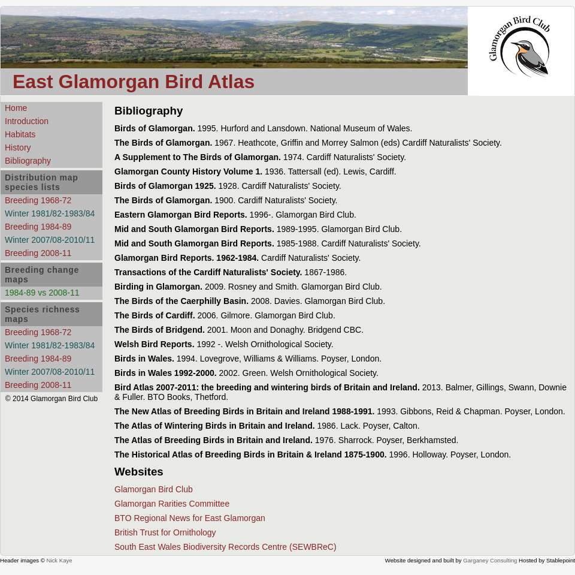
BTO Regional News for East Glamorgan (189, 518)
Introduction (27, 121)
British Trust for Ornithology (165, 532)
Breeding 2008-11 (38, 253)
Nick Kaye (59, 560)
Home (16, 108)
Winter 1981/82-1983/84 (50, 213)
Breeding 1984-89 (38, 226)
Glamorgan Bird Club (153, 489)
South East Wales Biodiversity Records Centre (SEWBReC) (225, 547)
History (18, 147)
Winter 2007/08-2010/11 (50, 240)
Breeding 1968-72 (38, 200)
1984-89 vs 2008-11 (42, 292)
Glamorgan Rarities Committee (171, 503)
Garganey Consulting (490, 560)
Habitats (20, 134)
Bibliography (28, 160)
